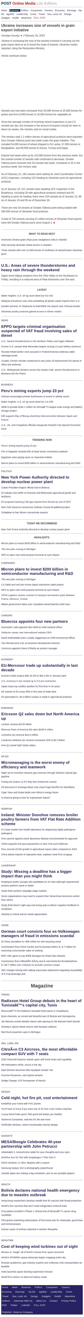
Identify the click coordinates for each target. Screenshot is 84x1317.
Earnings (71, 10)
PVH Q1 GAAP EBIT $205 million (18, 745)
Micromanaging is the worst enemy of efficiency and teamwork (35, 764)
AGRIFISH (6, 808)
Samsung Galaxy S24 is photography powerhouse (27, 1168)
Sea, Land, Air (54, 14)
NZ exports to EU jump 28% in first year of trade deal (28, 691)
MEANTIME (7, 1240)
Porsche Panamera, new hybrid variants (22, 1075)
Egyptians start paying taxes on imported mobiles (26, 457)
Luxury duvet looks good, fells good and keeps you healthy (31, 1114)
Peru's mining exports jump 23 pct (32, 391)
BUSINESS (7, 384)
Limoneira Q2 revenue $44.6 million (19, 735)
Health (15, 18)
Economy (60, 10)
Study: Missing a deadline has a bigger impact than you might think (36, 873)
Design (67, 14)
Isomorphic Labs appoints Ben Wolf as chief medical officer (31, 627)
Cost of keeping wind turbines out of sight (39, 1246)
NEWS (4, 320)
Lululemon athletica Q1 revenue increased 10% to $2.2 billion (33, 740)
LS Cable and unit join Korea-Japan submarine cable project (32, 584)
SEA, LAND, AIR (9, 1043)
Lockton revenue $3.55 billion (16, 724)
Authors (6, 1301)
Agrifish (10, 14)
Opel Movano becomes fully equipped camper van (27, 1070)
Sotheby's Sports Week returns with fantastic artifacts (29, 1027)
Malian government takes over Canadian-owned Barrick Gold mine (35, 604)
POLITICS (6, 471)
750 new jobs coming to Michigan (18, 549)
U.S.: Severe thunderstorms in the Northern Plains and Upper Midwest (37, 341)
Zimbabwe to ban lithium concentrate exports (24, 512)
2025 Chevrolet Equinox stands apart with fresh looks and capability (36, 1059)
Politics (24, 10)
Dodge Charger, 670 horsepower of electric (23, 1080)
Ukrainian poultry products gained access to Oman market (31, 311)
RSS (4, 1305)
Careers (49, 10)
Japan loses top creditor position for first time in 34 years (30, 686)
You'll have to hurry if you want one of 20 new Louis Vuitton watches (36, 1109)
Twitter (14, 1305)
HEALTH (5, 1184)
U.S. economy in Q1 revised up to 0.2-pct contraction (28, 681)
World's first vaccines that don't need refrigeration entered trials (34, 1206)
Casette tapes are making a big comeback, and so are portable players (38, 1173)
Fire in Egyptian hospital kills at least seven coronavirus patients (34, 451)
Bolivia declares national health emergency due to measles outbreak (40, 1192)
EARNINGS (7, 708)
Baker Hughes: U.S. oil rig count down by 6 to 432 (27, 295)
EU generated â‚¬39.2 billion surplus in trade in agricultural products (36, 697)
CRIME (5, 925)
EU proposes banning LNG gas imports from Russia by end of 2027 (36, 502)
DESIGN (5, 1092)
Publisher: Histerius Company (17, 1312)
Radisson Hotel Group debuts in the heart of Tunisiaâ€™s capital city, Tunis (41, 1003)
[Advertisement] (24, 77)
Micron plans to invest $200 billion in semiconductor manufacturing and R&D (40, 463)
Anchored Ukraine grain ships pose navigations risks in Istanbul (34, 239)
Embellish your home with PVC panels (21, 1103)
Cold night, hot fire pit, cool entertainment (39, 1098)
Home (5, 1287)
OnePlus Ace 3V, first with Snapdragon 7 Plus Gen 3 (28, 1157)
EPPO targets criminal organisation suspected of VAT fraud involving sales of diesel (39, 331)
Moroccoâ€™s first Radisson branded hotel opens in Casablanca (35, 1011)
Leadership (22, 14)
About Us (41, 1301)
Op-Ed (32, 1292)
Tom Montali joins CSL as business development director (30, 643)
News (4, 10)
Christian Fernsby (11, 35)
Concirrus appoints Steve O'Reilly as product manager (29, 648)
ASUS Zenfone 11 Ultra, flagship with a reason (25, 1162)
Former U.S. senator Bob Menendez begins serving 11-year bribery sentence (41, 346)
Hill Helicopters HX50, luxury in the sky (21, 1064)
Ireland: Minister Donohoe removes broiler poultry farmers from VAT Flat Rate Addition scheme (41, 819)
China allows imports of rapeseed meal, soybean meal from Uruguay (36, 854)
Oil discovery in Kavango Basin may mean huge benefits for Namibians (38, 787)
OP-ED (5, 756)
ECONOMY (7, 659)
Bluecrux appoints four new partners (34, 621)
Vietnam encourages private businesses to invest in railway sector (35, 396)
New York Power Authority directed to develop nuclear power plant (35, 479)
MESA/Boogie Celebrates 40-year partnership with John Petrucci (31, 1144)
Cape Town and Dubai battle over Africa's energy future (29, 792)
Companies (36, 10)
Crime (33, 14)
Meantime (26, 18)
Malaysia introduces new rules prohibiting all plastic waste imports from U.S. (40, 301)
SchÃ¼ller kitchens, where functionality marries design (29, 1125)
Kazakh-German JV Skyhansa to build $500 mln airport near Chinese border (40, 306)
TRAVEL (5, 994)
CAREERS (6, 615)
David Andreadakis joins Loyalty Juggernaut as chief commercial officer (38, 638)
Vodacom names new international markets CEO (26, 632)
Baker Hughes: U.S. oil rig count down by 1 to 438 (27, 401)
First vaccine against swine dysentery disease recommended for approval (39, 838)
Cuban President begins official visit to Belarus (25, 487)
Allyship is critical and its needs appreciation (24, 914)
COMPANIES (8, 563)
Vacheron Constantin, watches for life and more (25, 1119)
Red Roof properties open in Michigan (20, 1032)
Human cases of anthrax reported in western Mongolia (29, 1229)
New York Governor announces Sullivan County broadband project (35, 507)
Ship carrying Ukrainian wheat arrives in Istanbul (26, 245)
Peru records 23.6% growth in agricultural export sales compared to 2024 (39, 849)
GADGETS (7, 1136)
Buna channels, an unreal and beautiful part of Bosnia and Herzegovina (38, 1016)
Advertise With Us (23, 1301)
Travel (42, 14)
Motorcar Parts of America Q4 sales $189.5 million (27, 729)
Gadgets (5, 18)
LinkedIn (25, 1305)
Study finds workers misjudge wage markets (24, 891)
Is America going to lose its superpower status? (25, 797)
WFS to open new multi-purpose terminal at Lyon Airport (30, 555)
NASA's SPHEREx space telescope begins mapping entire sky (33, 1257)
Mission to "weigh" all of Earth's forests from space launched (32, 1252)
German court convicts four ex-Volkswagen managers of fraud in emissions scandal (40, 933)
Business (14, 10)
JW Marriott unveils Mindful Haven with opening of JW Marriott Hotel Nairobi (40, 1021)
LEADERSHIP (8, 865)
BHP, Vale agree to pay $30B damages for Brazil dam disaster (33, 956)
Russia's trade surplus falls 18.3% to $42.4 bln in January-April (33, 676)
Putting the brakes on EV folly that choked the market (28, 782)
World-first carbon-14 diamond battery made (24, 1277)
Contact (54, 1301)
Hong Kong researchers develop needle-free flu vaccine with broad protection (41, 1200)
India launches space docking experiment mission (27, 1271)
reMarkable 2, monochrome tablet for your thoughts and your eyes (35, 1152)
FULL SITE (39, 1305)
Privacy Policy (68, 1301)
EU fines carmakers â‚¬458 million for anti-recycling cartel (31, 941)
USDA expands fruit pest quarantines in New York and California (34, 844)
